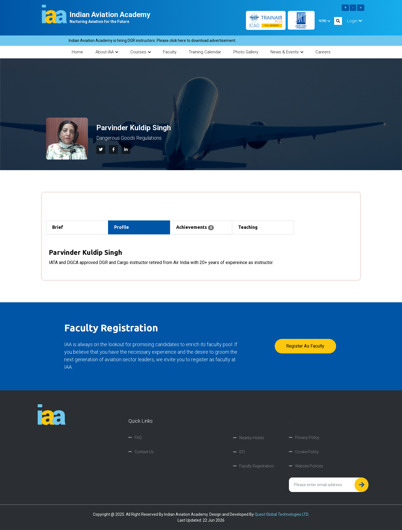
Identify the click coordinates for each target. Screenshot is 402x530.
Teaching (248, 227)
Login (354, 20)
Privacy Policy (307, 438)
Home (77, 51)
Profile (121, 227)
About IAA (106, 51)
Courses (140, 51)
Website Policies (309, 466)
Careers (323, 51)
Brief (57, 227)
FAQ (138, 438)
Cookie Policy (307, 452)
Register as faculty (305, 346)
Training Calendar (205, 51)
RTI (242, 452)
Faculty (169, 51)
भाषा (324, 20)
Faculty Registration (256, 466)
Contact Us (144, 452)
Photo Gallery (245, 51)
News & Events (287, 51)
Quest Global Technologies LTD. (282, 514)
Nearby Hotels (251, 438)
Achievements (195, 227)
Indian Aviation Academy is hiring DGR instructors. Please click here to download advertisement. (163, 40)
